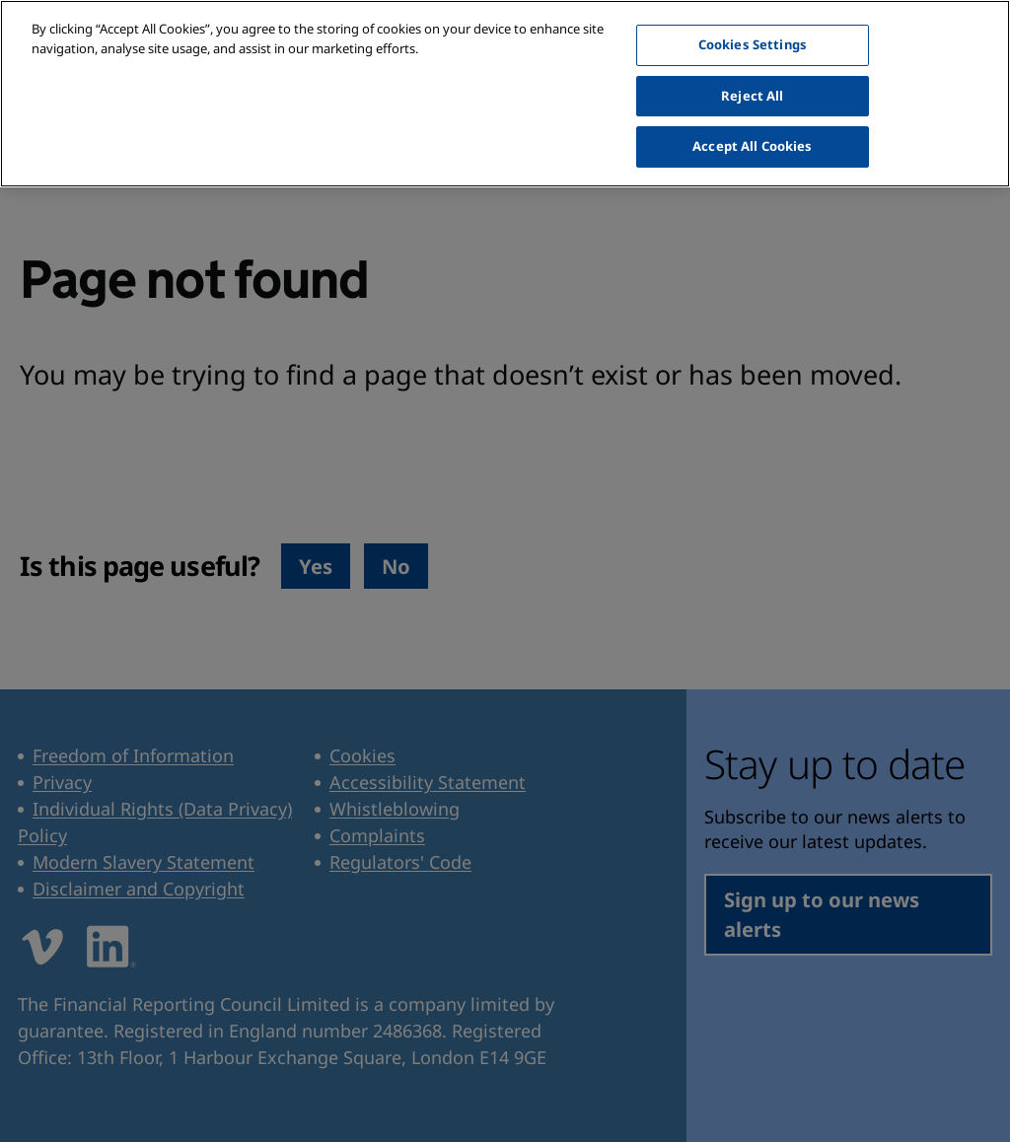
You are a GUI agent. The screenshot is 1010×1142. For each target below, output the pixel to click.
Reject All (752, 63)
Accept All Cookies (752, 113)
